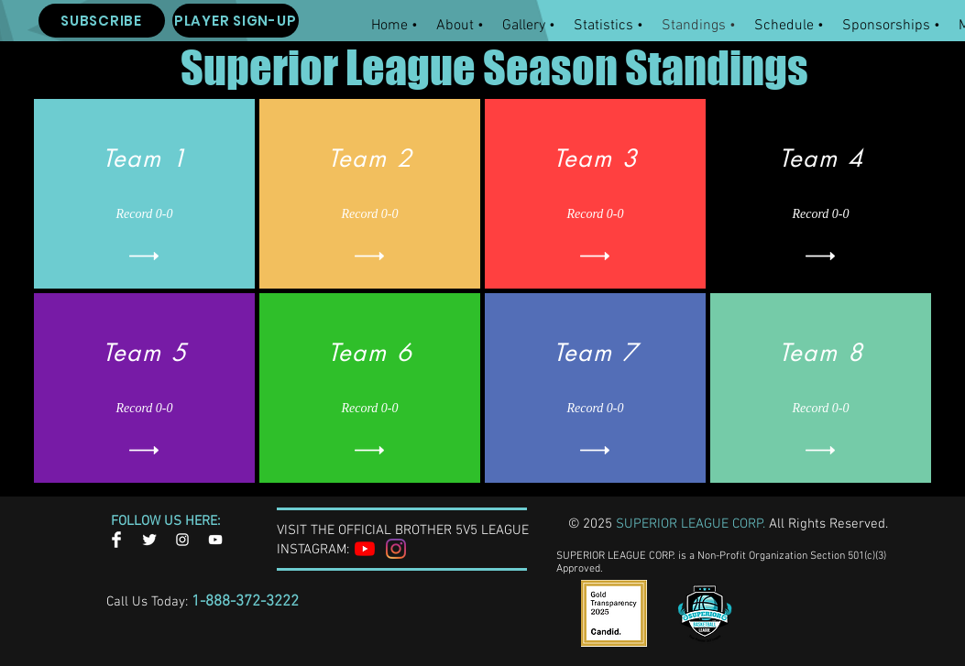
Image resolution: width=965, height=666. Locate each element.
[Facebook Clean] (116, 539)
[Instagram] (396, 549)
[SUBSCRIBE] (101, 21)
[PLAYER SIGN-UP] (235, 21)
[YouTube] (365, 549)
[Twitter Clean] (149, 539)
